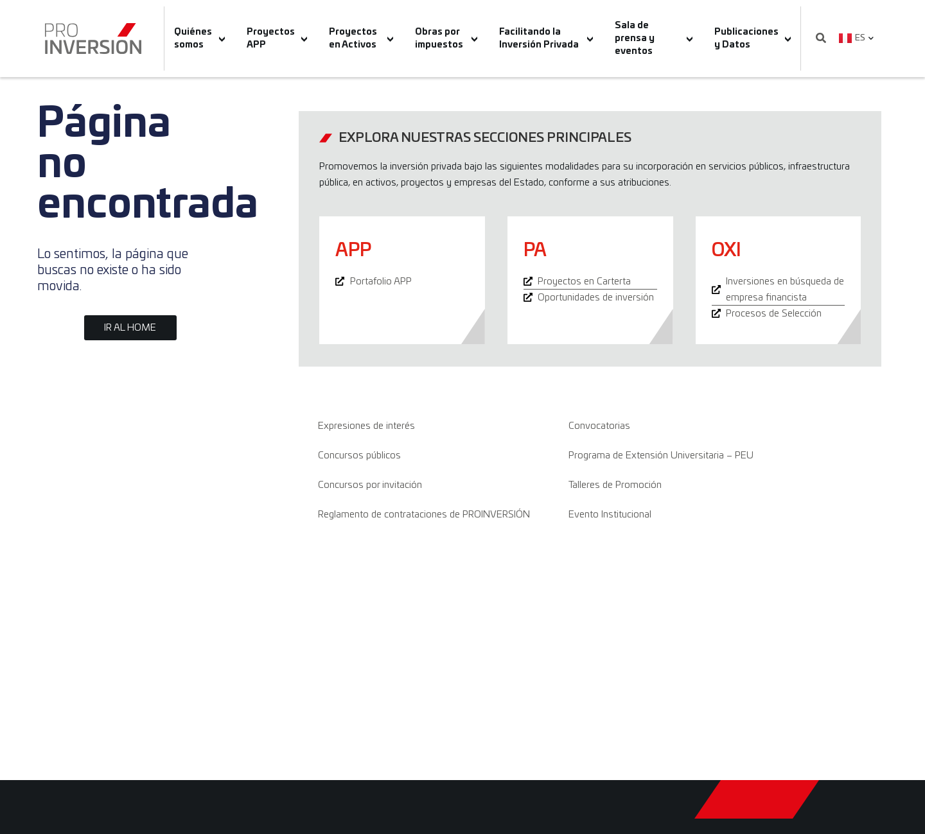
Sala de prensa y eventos (653, 38)
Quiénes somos (199, 38)
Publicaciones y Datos (752, 38)
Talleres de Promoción (615, 485)
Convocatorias (599, 426)
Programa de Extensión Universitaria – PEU (660, 455)
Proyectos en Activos (361, 38)
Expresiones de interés (366, 426)
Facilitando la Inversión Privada (546, 38)
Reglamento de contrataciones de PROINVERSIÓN (424, 514)
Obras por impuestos (446, 38)
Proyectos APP (277, 38)
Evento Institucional (609, 514)
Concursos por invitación (370, 485)
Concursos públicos (359, 455)
